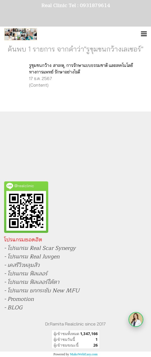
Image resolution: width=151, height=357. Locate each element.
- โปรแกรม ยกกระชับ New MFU (41, 290)
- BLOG (13, 307)
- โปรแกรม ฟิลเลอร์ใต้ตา (31, 282)
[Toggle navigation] (144, 34)
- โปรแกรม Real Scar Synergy (40, 248)
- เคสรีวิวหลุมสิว (21, 265)
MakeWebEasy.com (84, 354)
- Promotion (19, 299)
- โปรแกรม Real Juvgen (31, 256)
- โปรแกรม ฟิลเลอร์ (25, 273)
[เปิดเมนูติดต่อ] (136, 319)
